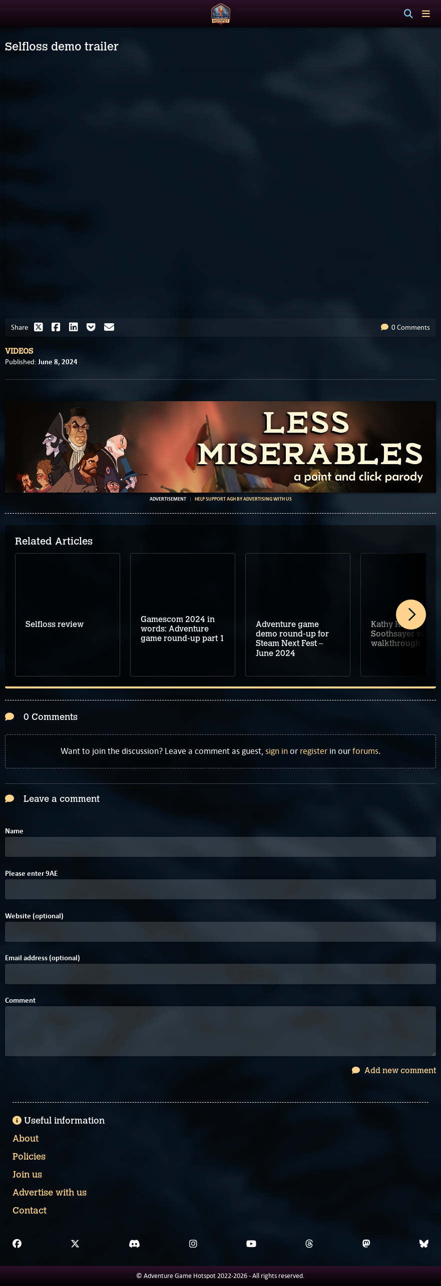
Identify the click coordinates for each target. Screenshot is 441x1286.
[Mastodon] (366, 1244)
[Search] (408, 14)
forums (365, 750)
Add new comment (394, 1070)
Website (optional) (34, 916)
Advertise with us (50, 1192)
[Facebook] (17, 1244)
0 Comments (405, 327)
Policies (29, 1156)
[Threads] (309, 1244)
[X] (75, 1244)
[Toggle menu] (425, 13)
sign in (276, 750)
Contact (30, 1210)
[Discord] (134, 1244)
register (313, 750)
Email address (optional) (42, 958)
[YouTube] (251, 1244)
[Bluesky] (423, 1244)
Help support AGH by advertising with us (243, 499)
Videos (19, 351)
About (26, 1138)
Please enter (31, 873)
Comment (20, 1000)
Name (14, 831)
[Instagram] (193, 1244)
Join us (27, 1174)
